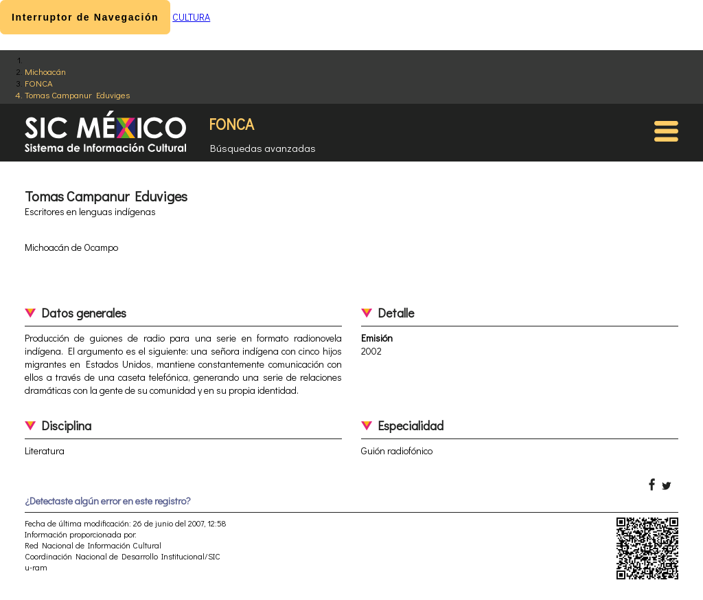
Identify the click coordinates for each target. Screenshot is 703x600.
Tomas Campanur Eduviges (77, 94)
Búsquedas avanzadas (263, 148)
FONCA (39, 83)
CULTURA (191, 16)
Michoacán (45, 71)
